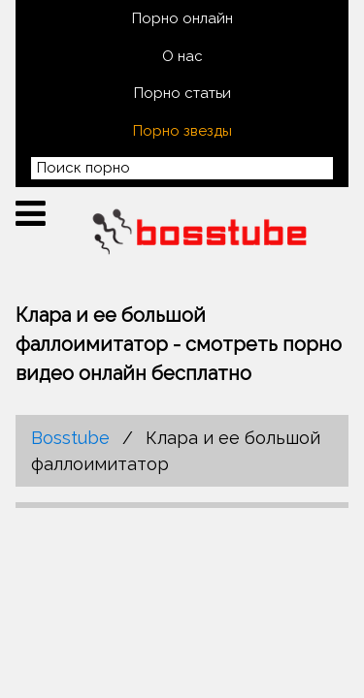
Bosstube (70, 438)
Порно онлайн (182, 18)
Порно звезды (182, 131)
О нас (182, 56)
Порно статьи (182, 93)
